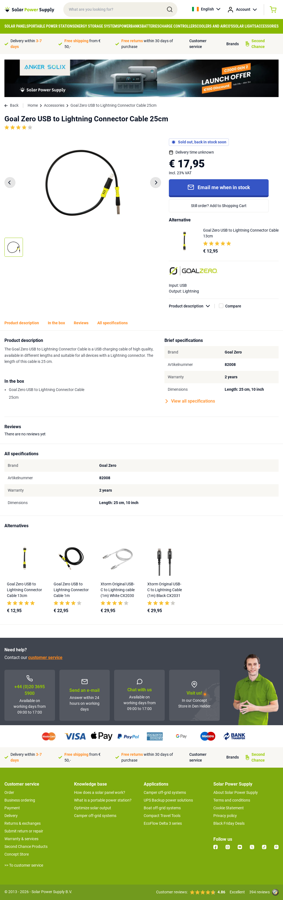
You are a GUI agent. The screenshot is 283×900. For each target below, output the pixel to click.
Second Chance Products (26, 846)
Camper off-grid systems (95, 815)
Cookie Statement (228, 808)
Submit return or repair (23, 831)
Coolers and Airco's (215, 26)
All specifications (112, 323)
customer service (45, 657)
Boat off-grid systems (162, 808)
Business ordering (19, 800)
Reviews (81, 323)
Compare (233, 306)
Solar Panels (16, 26)
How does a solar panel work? (99, 792)
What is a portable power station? (103, 800)
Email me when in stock (218, 187)
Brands (232, 44)
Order (9, 792)
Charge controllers (178, 26)
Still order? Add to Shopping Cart (219, 205)
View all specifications (190, 401)
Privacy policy (225, 815)
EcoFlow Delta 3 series (163, 823)
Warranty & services (21, 839)
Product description (192, 306)
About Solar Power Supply (235, 792)
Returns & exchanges (22, 823)
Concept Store (16, 854)
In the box (56, 323)
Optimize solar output (92, 808)
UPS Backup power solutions (168, 800)
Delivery (11, 815)
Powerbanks (130, 26)
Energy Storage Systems (96, 26)
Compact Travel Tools (162, 815)
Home (33, 105)
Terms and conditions (231, 800)
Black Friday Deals (229, 823)
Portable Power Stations (51, 26)
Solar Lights (244, 26)
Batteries (150, 26)
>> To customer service (23, 865)
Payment (12, 808)
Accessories (267, 26)
